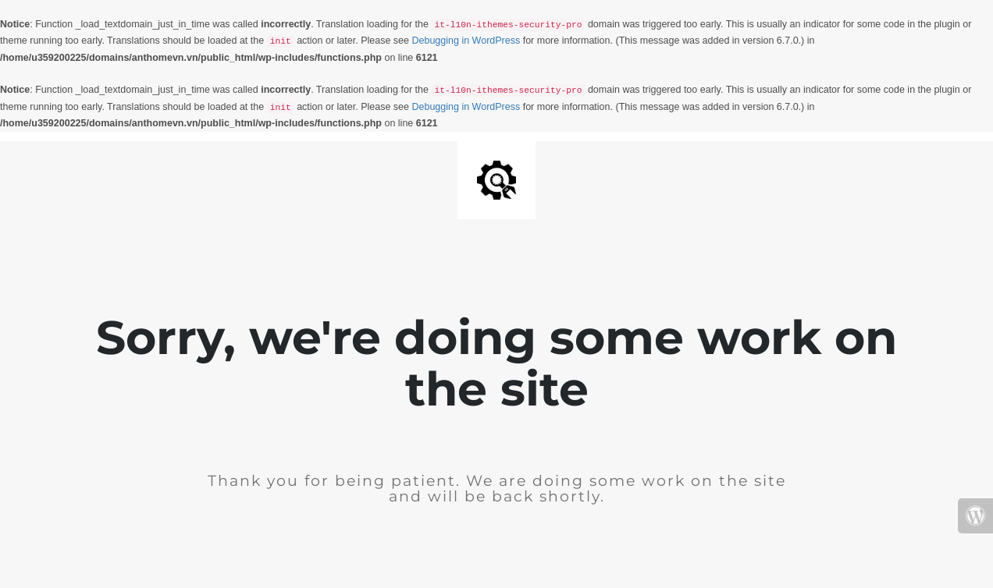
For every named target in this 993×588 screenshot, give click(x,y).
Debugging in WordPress (465, 40)
